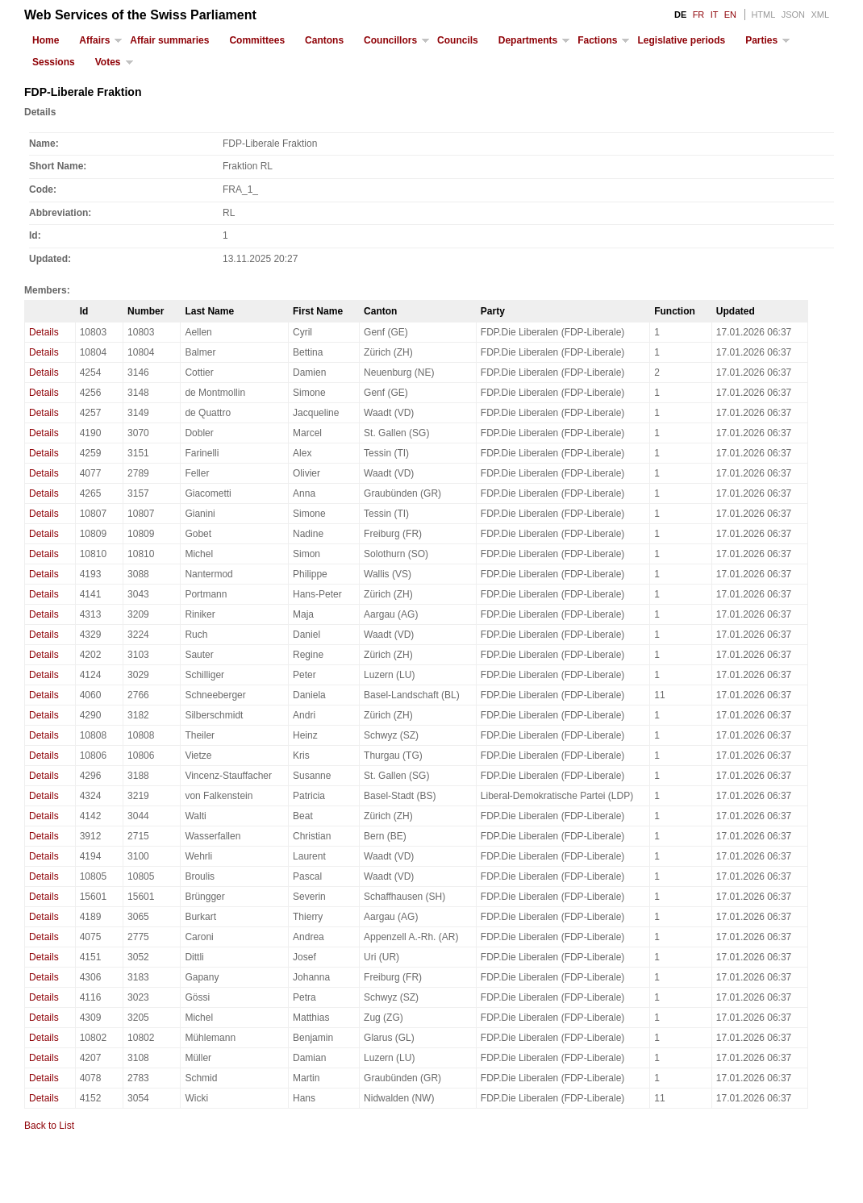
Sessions (53, 62)
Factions (597, 40)
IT (715, 14)
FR (699, 14)
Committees (257, 40)
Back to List (49, 1125)
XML (820, 14)
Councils (457, 40)
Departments (527, 40)
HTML (763, 14)
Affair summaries (169, 40)
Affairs (94, 40)
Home (45, 40)
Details (44, 332)
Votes (108, 62)
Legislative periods (681, 40)
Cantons (324, 40)
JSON (793, 14)
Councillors (390, 40)
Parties (761, 40)
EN (730, 14)
